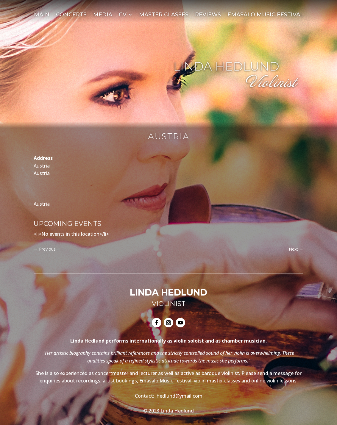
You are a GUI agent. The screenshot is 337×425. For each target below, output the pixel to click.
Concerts (71, 15)
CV (123, 15)
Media (102, 15)
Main (41, 15)
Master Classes (163, 15)
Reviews (208, 15)
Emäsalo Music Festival (265, 15)
